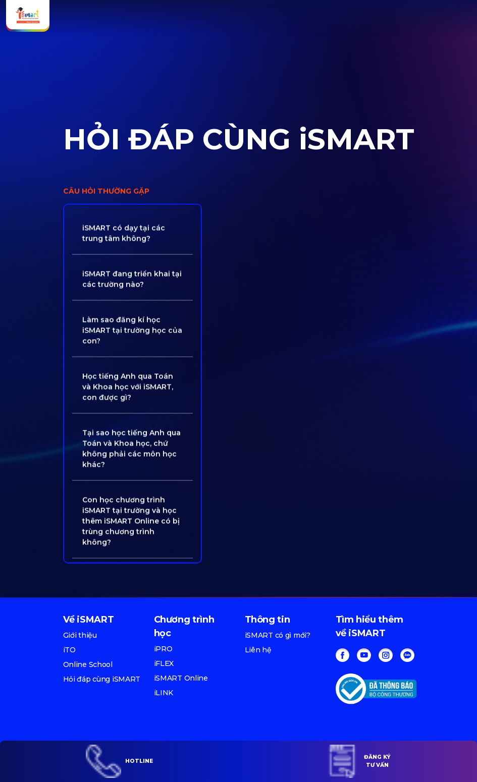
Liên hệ (258, 649)
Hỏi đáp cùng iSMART (102, 679)
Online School (88, 664)
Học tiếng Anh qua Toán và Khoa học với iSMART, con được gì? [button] (127, 385)
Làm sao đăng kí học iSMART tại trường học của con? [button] (132, 329)
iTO (69, 649)
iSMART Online (181, 678)
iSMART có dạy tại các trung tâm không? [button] (123, 232)
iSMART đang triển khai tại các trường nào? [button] (132, 278)
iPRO (163, 648)
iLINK (164, 692)
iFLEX (164, 663)
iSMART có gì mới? (277, 635)
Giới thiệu (80, 635)
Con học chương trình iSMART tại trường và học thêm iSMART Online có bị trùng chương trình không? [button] (131, 519)
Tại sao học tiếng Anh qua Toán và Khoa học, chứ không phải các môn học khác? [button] (131, 447)
